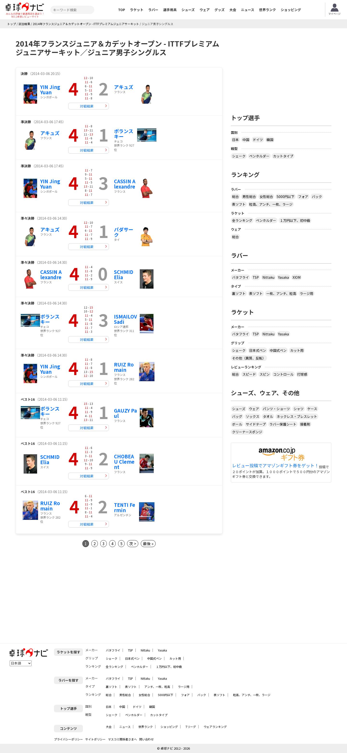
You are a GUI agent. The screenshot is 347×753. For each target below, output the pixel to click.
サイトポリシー (95, 739)
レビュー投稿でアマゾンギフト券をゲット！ (275, 465)
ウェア (205, 9)
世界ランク (267, 9)
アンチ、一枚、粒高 (157, 687)
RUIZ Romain (124, 367)
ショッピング (291, 9)
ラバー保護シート (282, 424)
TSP (256, 277)
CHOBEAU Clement (124, 461)
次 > (132, 543)
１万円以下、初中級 (295, 220)
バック (317, 196)
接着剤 (305, 424)
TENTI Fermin (124, 507)
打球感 (302, 374)
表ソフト (239, 204)
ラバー (153, 9)
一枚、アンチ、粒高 (281, 293)
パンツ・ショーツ (276, 408)
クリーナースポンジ (247, 431)
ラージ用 (306, 293)
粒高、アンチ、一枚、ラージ (271, 204)
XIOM (296, 277)
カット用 (297, 350)
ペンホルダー (259, 156)
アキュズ (123, 86)
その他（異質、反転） (249, 358)
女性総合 (266, 196)
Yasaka (283, 277)
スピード (249, 374)
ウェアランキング (215, 727)
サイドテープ (256, 424)
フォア (303, 196)
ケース (312, 408)
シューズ (188, 9)
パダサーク (123, 232)
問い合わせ (146, 739)
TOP (121, 9)
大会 (232, 9)
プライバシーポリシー (68, 739)
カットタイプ (283, 156)
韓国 (270, 139)
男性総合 (249, 196)
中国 (245, 139)
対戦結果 (86, 106)
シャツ (299, 408)
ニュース (247, 9)
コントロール (283, 374)
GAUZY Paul (125, 413)
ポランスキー (123, 134)
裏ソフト (239, 293)
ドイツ (258, 139)
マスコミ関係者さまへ (122, 739)
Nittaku (268, 277)
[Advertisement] (56, 595)
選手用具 (170, 9)
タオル (268, 416)
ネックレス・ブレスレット (297, 416)
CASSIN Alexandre (124, 184)
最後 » (148, 543)
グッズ (219, 9)
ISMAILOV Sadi (125, 319)
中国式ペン (278, 350)
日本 (235, 139)
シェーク (239, 156)
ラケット (136, 9)
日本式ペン (257, 350)
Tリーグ (191, 727)
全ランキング (242, 220)
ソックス (252, 416)
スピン (265, 374)
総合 (235, 196)
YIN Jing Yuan (50, 89)
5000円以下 (285, 196)
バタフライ (240, 277)
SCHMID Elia (123, 274)
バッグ (237, 416)
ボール (237, 424)
